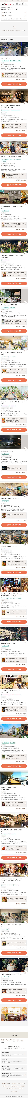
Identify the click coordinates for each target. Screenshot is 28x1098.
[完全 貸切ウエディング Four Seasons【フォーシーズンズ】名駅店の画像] (14, 585)
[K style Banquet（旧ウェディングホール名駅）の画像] (14, 393)
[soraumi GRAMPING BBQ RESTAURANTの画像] (14, 778)
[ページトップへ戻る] (14, 1035)
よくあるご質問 (14, 1091)
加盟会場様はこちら (15, 1086)
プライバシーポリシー (21, 1083)
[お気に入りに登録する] (25, 55)
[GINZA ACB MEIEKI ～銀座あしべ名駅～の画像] (14, 821)
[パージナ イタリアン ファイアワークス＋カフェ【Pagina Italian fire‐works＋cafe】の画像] (14, 870)
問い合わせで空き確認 (14, 477)
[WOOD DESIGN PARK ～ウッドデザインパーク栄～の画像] (14, 246)
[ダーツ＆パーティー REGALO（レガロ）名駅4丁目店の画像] (14, 682)
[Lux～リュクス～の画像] (14, 49)
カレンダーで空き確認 (14, 84)
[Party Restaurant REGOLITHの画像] (14, 296)
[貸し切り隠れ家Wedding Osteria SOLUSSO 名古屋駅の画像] (14, 96)
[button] (14, 1054)
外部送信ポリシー (6, 1086)
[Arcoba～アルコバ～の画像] (14, 731)
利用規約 (9, 1083)
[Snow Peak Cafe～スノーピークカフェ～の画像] (14, 916)
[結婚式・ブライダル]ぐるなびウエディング (9, 1039)
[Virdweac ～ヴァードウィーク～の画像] (14, 489)
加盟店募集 (23, 1086)
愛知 (18, 1040)
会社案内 (4, 1083)
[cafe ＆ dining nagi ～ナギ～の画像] (14, 537)
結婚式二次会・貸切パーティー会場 (8, 1040)
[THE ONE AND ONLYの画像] (14, 442)
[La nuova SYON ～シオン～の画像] (14, 634)
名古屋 (21, 1040)
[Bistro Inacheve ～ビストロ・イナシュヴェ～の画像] (14, 197)
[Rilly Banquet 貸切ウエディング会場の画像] (14, 148)
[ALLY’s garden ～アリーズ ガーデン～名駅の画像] (14, 343)
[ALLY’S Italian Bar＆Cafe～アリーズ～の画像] (14, 965)
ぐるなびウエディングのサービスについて (13, 1088)
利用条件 (14, 1083)
